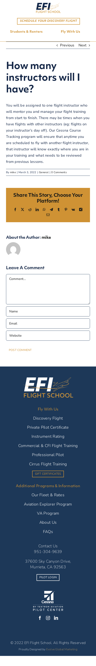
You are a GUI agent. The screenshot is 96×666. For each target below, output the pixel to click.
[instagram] (48, 618)
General (44, 172)
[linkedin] (56, 618)
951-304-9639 (48, 551)
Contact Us (48, 546)
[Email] (48, 323)
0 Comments (59, 172)
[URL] (48, 336)
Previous (67, 45)
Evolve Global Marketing (61, 649)
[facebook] (40, 618)
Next (82, 45)
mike (13, 172)
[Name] (48, 311)
